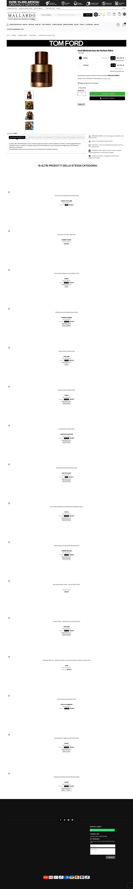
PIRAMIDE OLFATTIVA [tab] (76, 137)
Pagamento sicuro (12, 8)
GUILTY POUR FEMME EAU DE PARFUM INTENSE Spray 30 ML (66, 506)
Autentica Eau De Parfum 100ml (66, 390)
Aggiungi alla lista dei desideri (88, 83)
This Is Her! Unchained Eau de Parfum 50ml (66, 195)
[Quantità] (82, 94)
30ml (64, 403)
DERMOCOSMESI (68, 24)
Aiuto (124, 8)
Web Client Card (49, 8)
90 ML (68, 520)
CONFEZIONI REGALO (15, 24)
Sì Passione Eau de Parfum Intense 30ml (66, 312)
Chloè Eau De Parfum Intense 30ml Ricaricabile (66, 777)
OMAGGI (96, 24)
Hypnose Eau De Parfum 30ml (66, 351)
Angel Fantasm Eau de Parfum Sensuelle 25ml (66, 545)
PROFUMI (31, 24)
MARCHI (25, 24)
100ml (68, 325)
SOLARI (76, 24)
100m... (69, 790)
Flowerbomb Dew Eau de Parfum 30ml (66, 468)
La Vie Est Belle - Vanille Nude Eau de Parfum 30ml (66, 621)
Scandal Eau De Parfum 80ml (66, 429)
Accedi (58, 8)
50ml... (64, 790)
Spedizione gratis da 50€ (25, 8)
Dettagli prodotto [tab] (17, 137)
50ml (64, 325)
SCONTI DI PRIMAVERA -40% (15, 29)
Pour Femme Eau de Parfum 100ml (66, 699)
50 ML (64, 520)
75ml (66, 286)
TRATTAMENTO (46, 24)
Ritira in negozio (38, 8)
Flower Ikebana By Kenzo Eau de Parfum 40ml (66, 273)
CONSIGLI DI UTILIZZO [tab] (35, 137)
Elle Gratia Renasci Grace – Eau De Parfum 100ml (66, 584)
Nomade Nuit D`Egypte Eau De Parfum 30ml (66, 738)
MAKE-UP (38, 24)
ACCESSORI (89, 24)
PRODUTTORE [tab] (61, 137)
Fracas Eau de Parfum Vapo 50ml (66, 234)
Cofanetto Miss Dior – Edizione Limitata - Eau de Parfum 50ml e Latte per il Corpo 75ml (66, 660)
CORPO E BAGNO (57, 24)
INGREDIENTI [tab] (49, 137)
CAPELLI (82, 24)
